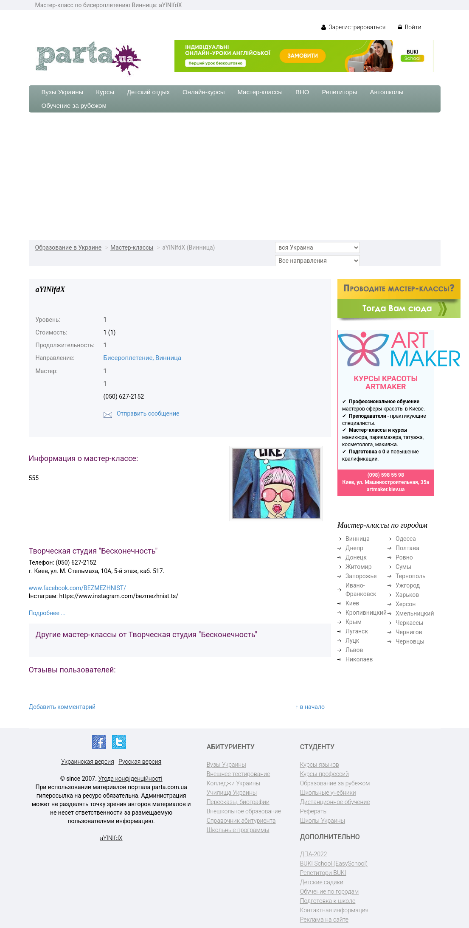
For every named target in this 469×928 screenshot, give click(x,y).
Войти (409, 27)
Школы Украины (322, 820)
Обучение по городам (329, 891)
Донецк (356, 557)
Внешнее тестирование (238, 774)
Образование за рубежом (335, 783)
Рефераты (314, 811)
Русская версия (139, 761)
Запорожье (360, 576)
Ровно (404, 557)
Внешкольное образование (244, 811)
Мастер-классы (260, 92)
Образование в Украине (68, 247)
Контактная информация (334, 910)
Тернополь (411, 576)
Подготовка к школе (328, 900)
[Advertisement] (234, 176)
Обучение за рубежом (74, 105)
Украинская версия (87, 761)
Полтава (407, 548)
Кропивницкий (366, 612)
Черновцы (410, 641)
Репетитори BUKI (323, 872)
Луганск (356, 631)
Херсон (406, 604)
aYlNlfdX (111, 838)
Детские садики (321, 882)
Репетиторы (339, 92)
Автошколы (387, 92)
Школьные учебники (328, 792)
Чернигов (409, 632)
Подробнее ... (47, 613)
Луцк (352, 640)
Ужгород (408, 585)
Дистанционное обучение (335, 802)
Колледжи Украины (233, 783)
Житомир (358, 566)
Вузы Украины (63, 92)
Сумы (403, 566)
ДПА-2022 (313, 854)
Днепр (354, 548)
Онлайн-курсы (204, 92)
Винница (357, 538)
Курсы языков (319, 764)
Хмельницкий (415, 613)
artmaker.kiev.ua (386, 489)
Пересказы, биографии (238, 802)
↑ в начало (310, 706)
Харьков (407, 594)
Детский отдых (148, 92)
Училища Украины (232, 792)
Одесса (406, 538)
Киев (352, 603)
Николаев (359, 659)
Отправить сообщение (148, 413)
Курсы (105, 92)
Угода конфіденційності (130, 778)
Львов (354, 650)
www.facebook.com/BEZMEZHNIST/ (77, 588)
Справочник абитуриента (241, 820)
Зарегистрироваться (353, 27)
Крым (353, 622)
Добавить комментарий (62, 706)
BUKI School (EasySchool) (334, 863)
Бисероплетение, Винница (143, 358)
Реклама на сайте (324, 919)
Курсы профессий (324, 774)
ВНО (302, 92)
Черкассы (410, 622)
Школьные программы (238, 830)
